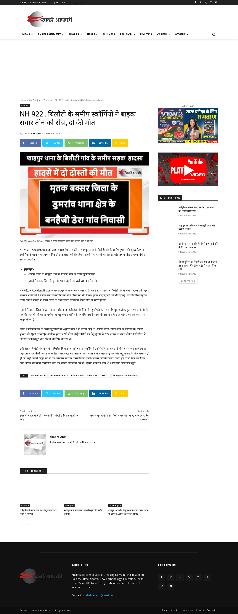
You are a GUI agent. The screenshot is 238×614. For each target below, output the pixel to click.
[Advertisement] (147, 18)
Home (23, 100)
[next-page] (28, 522)
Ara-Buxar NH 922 (58, 375)
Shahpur (48, 100)
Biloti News (93, 375)
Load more (188, 280)
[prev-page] (22, 522)
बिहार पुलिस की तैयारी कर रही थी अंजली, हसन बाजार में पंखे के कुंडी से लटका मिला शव (197, 265)
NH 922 (105, 375)
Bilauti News (77, 375)
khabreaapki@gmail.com (100, 595)
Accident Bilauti (38, 375)
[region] (188, 126)
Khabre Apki (34, 133)
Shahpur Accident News (125, 375)
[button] (213, 34)
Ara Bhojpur (35, 100)
